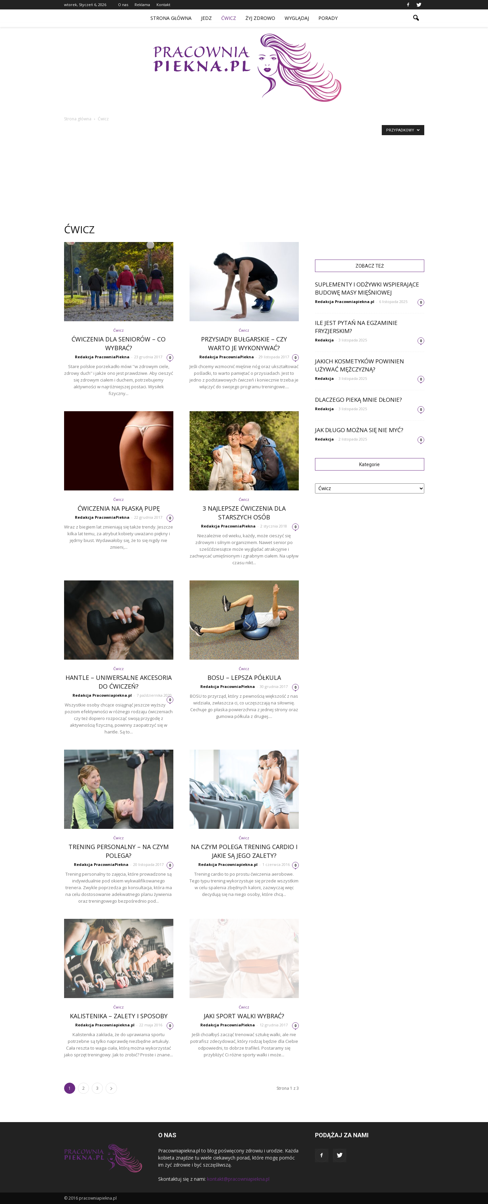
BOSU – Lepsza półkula (244, 677)
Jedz (206, 18)
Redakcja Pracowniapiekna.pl (102, 695)
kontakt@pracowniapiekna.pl (238, 1179)
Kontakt (163, 4)
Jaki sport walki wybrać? (244, 1016)
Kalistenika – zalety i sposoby (119, 1016)
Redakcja (324, 339)
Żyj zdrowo (260, 18)
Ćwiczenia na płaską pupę (119, 508)
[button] (416, 18)
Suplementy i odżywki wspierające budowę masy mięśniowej (367, 288)
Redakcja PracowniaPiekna (102, 356)
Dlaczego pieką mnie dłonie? (358, 399)
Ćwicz (228, 18)
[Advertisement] (244, 173)
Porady (328, 18)
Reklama (142, 4)
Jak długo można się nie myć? (359, 430)
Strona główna (171, 18)
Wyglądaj (297, 18)
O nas (123, 4)
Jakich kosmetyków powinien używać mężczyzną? (359, 365)
